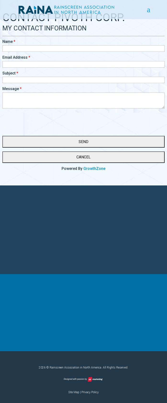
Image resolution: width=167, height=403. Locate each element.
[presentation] (38, 120)
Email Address (15, 57)
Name (7, 41)
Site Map (73, 392)
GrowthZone (94, 168)
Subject (9, 73)
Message (10, 88)
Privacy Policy (90, 392)
